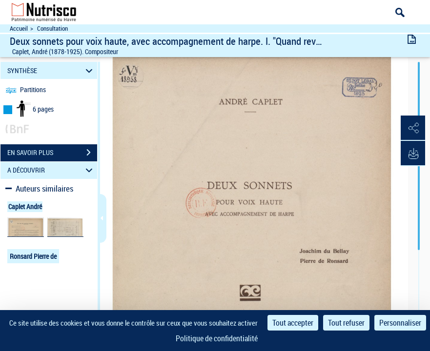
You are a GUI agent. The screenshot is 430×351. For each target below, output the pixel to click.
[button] (413, 128)
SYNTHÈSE (51, 70)
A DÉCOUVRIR (51, 170)
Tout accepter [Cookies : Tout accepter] (292, 322)
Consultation (52, 28)
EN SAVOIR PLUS (52, 152)
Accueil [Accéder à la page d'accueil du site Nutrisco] (19, 28)
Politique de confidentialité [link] (217, 338)
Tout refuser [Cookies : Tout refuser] (346, 322)
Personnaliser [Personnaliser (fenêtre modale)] (400, 322)
